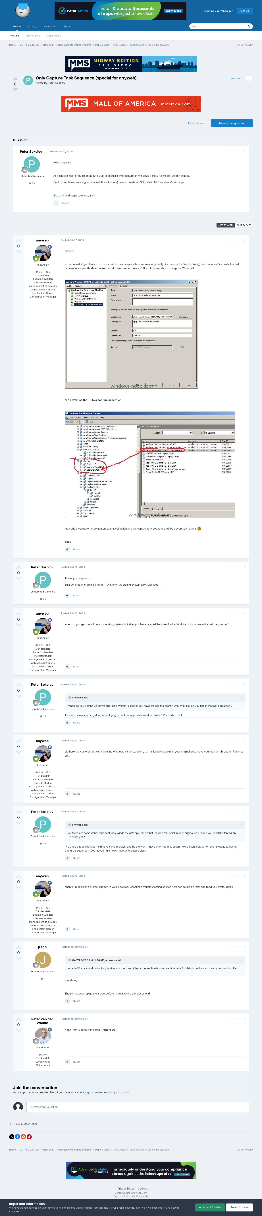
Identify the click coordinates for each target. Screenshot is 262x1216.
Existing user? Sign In (218, 10)
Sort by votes (225, 225)
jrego (42, 947)
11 (43, 978)
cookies (32, 1207)
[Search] (207, 26)
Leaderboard (54, 35)
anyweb (42, 240)
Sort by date (244, 225)
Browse (17, 28)
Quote (64, 202)
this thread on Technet (228, 751)
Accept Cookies (210, 1207)
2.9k (43, 1054)
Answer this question (232, 123)
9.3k (39, 271)
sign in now (92, 1092)
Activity (32, 26)
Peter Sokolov (56, 82)
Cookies (143, 1188)
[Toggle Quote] (69, 697)
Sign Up (244, 10)
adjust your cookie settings (118, 1207)
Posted (60, 151)
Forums (14, 35)
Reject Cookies (239, 1207)
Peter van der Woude (42, 1021)
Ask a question (196, 123)
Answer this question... (44, 1106)
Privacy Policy (126, 1188)
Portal (67, 26)
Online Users (33, 35)
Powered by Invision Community (131, 1196)
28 (32, 183)
